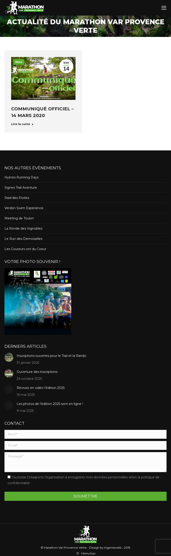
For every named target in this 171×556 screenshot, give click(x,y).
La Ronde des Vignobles (23, 228)
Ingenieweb (113, 547)
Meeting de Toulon (19, 218)
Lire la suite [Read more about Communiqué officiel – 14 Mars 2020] (22, 124)
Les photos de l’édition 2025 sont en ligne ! (50, 404)
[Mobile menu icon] (164, 7)
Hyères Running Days (21, 177)
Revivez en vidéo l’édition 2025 (41, 388)
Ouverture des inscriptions (37, 372)
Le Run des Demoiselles (23, 239)
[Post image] (8, 357)
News (18, 62)
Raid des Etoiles (16, 198)
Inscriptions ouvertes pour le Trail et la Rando (51, 356)
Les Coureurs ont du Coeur (25, 249)
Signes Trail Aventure (20, 188)
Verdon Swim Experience (23, 208)
